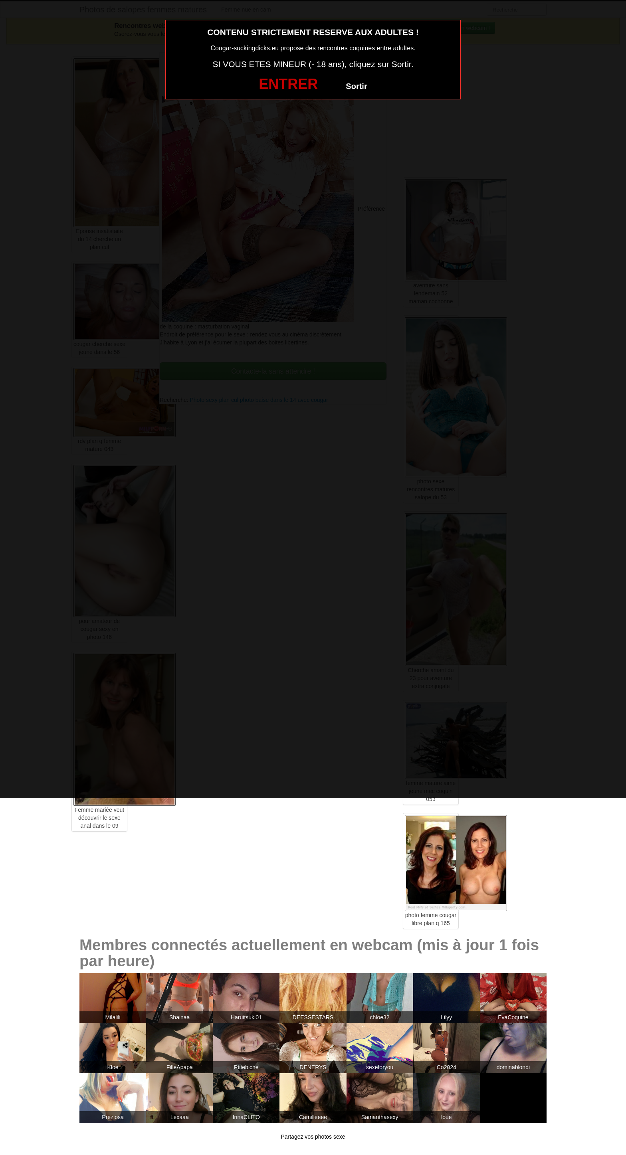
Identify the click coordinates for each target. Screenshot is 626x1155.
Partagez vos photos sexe (313, 1136)
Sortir (356, 86)
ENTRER (288, 84)
